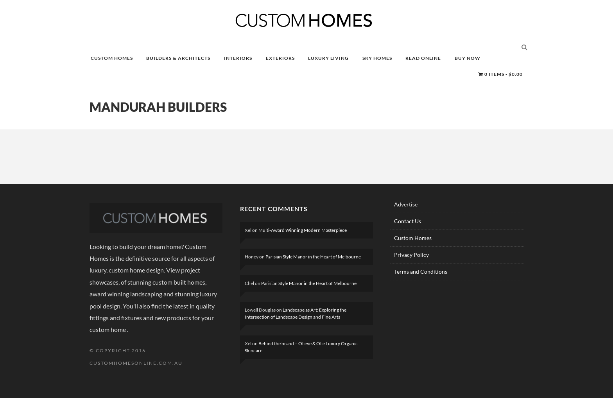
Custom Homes (413, 238)
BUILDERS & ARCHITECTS (178, 58)
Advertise (406, 204)
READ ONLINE (423, 58)
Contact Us (407, 221)
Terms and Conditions (420, 271)
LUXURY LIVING (328, 58)
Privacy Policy (411, 254)
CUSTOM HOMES (112, 58)
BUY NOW (467, 58)
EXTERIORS (280, 58)
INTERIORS (238, 58)
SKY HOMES (377, 58)
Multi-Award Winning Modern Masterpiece (302, 230)
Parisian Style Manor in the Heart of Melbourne (313, 257)
